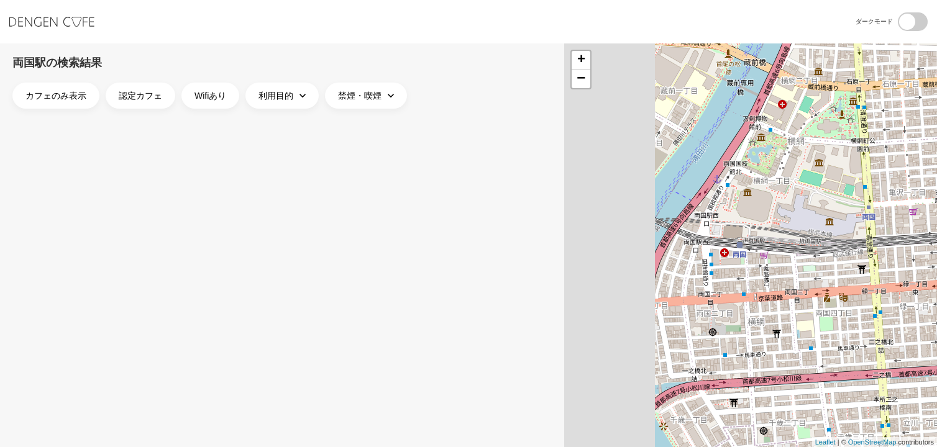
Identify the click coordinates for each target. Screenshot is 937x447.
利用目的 (283, 95)
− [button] (581, 79)
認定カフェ (140, 96)
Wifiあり (210, 96)
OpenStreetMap (872, 442)
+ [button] (581, 60)
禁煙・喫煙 (367, 95)
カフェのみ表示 (55, 96)
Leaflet (825, 442)
